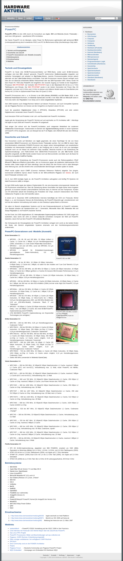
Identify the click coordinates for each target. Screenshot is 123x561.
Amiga (25, 104)
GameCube (41, 98)
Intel (66, 162)
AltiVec (31, 80)
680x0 (17, 143)
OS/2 (15, 504)
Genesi (68, 173)
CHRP (28, 170)
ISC (76, 40)
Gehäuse (90, 43)
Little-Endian (22, 78)
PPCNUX (13, 541)
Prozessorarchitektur (12, 27)
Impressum (70, 555)
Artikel (29, 18)
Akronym (28, 40)
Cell (13, 100)
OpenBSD (13, 491)
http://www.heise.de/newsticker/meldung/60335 (27, 516)
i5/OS (15, 467)
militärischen (9, 129)
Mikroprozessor (93, 57)
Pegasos (14, 106)
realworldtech (14, 528)
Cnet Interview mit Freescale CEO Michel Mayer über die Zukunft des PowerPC (37, 531)
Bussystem (91, 34)
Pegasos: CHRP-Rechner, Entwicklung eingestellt (27, 537)
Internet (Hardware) (94, 52)
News (20, 18)
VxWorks (13, 484)
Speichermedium (93, 73)
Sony (33, 100)
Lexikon (38, 18)
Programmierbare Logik (96, 61)
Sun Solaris (14, 478)
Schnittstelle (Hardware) (96, 64)
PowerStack (16, 98)
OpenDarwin (23, 471)
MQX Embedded (15, 550)
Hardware (88, 32)
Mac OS (17, 469)
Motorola (60, 34)
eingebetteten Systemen (53, 100)
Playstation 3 (24, 100)
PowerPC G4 (28, 83)
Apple (48, 34)
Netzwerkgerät (92, 59)
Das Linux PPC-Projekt (18, 533)
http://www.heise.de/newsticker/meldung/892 (26, 520)
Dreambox (52, 110)
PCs (76, 162)
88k (66, 152)
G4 (19, 361)
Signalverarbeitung (52, 129)
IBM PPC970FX (40, 85)
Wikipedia (86, 96)
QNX (11, 506)
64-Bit (26, 72)
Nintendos (68, 208)
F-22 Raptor (48, 131)
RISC (49, 72)
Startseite (46, 555)
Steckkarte (91, 80)
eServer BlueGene (43, 219)
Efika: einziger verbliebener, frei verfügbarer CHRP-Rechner (30, 539)
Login (78, 555)
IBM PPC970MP (18, 85)
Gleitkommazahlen (61, 74)
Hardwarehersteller (94, 50)
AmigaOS (13, 495)
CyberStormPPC (62, 315)
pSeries (47, 95)
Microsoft (69, 98)
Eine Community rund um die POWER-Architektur (27, 544)
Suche (47, 18)
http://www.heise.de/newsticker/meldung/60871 (27, 518)
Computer (91, 41)
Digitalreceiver (26, 110)
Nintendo (33, 98)
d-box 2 (36, 110)
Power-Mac (39, 244)
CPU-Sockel (91, 36)
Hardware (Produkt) (94, 48)
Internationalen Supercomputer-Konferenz (48, 214)
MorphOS (13, 501)
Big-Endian (38, 76)
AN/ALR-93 (61, 131)
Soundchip (91, 66)
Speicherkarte (92, 68)
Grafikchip (91, 45)
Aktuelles (11, 18)
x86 (68, 120)
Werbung (61, 555)
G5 (63, 85)
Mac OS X (37, 469)
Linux (12, 473)
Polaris (12, 546)
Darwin (12, 471)
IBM (52, 34)
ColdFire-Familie (26, 156)
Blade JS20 (69, 95)
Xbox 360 (59, 98)
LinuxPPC (18, 473)
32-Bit (69, 72)
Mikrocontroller (93, 55)
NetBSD (12, 488)
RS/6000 (54, 95)
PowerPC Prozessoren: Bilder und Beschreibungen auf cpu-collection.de (35, 535)
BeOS (12, 486)
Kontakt (53, 555)
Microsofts (52, 208)
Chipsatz (90, 39)
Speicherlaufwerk (93, 71)
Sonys (7, 211)
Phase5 (64, 314)
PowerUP (13, 499)
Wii (49, 98)
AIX (14, 480)
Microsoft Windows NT (17, 475)
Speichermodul (93, 75)
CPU (33, 36)
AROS (12, 497)
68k (24, 154)
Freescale (72, 34)
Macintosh (58, 85)
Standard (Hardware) (95, 77)
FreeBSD (13, 493)
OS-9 (11, 482)
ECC (19, 405)
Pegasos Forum (15, 548)
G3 (19, 319)
